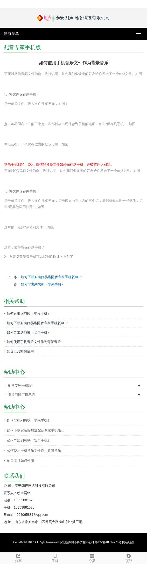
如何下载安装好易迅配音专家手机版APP (51, 277)
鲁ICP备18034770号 (108, 542)
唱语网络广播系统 (21, 394)
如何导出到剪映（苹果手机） (29, 314)
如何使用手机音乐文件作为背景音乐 (34, 342)
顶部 (128, 557)
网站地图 (128, 542)
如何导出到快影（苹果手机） (43, 284)
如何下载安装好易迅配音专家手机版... (35, 430)
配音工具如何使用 (20, 351)
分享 (18, 557)
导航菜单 (11, 34)
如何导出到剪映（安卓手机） (29, 332)
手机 (55, 557)
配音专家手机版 (20, 385)
